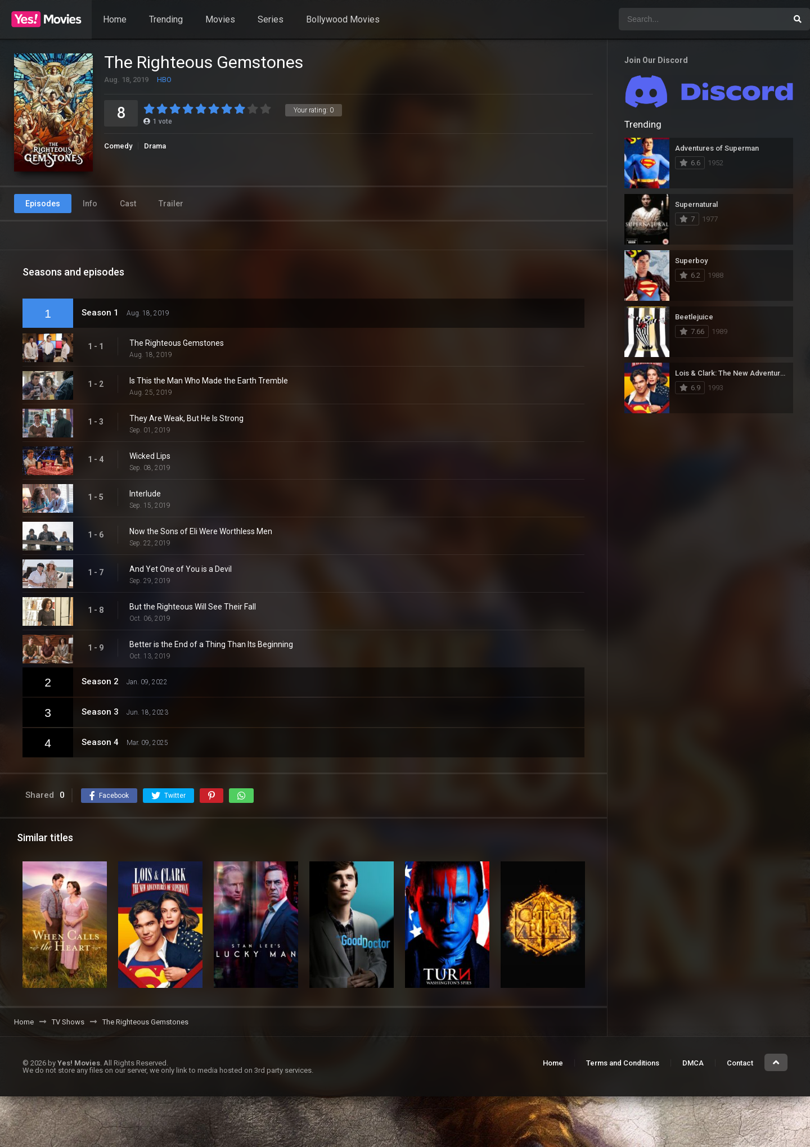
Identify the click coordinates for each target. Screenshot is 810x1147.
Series (271, 19)
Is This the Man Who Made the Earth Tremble (208, 380)
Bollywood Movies (343, 19)
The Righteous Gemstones (176, 342)
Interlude (145, 493)
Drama (155, 146)
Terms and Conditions (622, 1063)
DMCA (693, 1063)
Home (115, 19)
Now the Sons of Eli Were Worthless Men (200, 531)
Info (90, 203)
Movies (220, 19)
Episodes (42, 203)
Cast (128, 203)
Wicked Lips (149, 455)
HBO (164, 79)
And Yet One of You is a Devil (180, 569)
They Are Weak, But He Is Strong (186, 418)
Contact (740, 1063)
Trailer (171, 203)
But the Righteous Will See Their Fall (192, 606)
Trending (166, 19)
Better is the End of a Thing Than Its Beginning (211, 644)
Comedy (118, 146)
